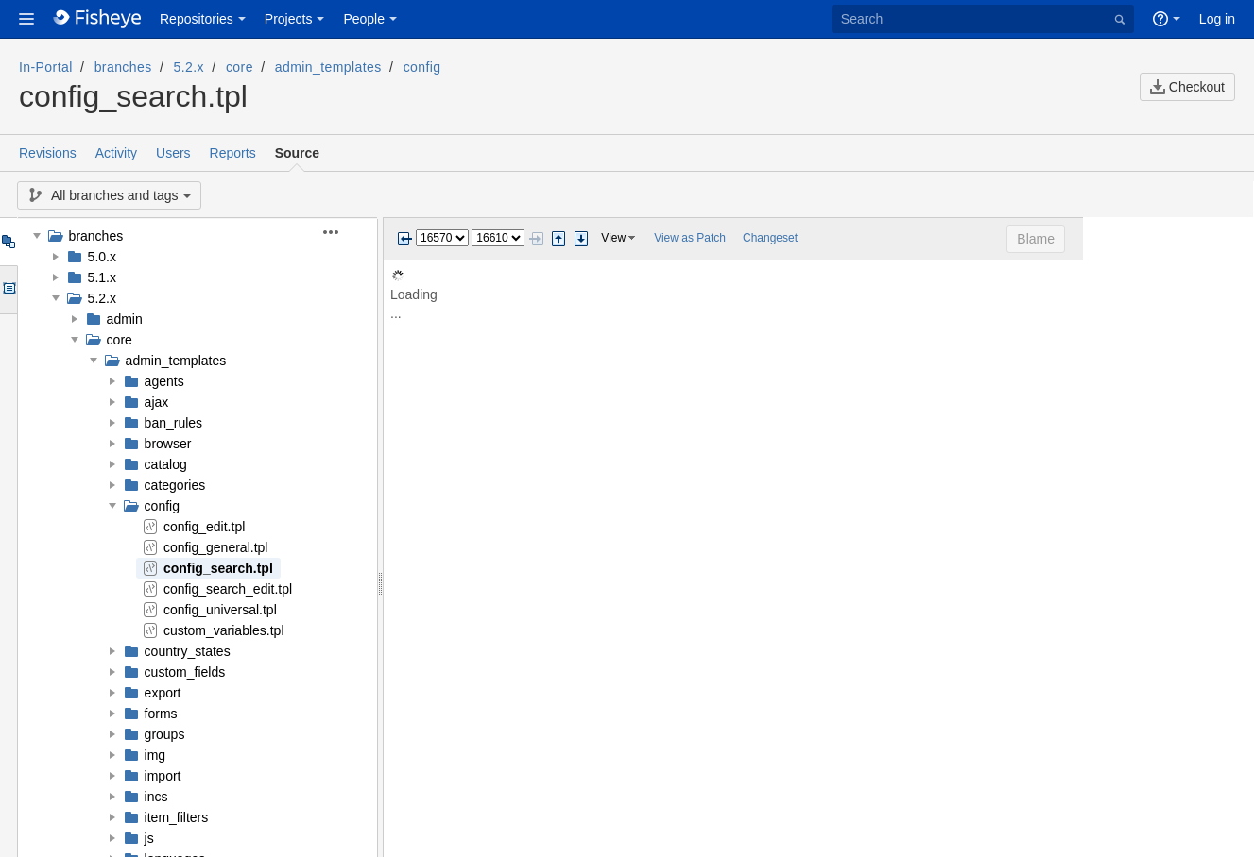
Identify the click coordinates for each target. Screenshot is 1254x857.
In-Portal (46, 67)
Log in (1217, 18)
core (239, 67)
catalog (166, 464)
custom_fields (185, 672)
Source (297, 152)
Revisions (48, 152)
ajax (157, 402)
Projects (289, 18)
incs (156, 796)
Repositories (196, 18)
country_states (188, 651)
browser (168, 443)
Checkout (1187, 86)
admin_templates (328, 67)
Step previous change (558, 238)
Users (173, 152)
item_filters (177, 817)
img (155, 755)
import (163, 775)
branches (123, 67)
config (422, 67)
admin (125, 319)
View (613, 237)
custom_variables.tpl (223, 630)
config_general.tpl (215, 547)
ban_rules (174, 422)
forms (161, 713)
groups (165, 734)
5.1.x (102, 277)
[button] (26, 19)
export (163, 692)
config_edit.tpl (204, 526)
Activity (116, 152)
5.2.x (189, 67)
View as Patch (690, 237)
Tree (8, 241)
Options (8, 289)
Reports (233, 152)
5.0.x (102, 256)
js (149, 838)
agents (164, 381)
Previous (404, 238)
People (364, 18)
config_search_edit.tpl (227, 589)
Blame (1207, 238)
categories (175, 485)
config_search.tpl (218, 568)
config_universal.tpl (220, 609)
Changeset (770, 237)
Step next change (581, 238)
